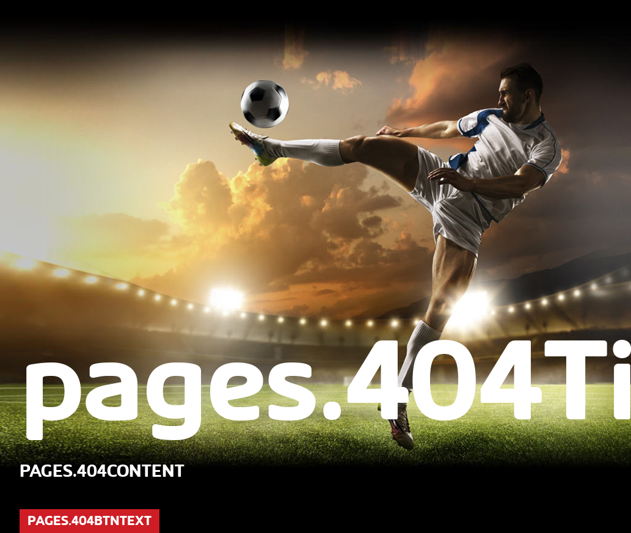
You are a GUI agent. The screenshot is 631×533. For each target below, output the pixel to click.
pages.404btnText (89, 520)
